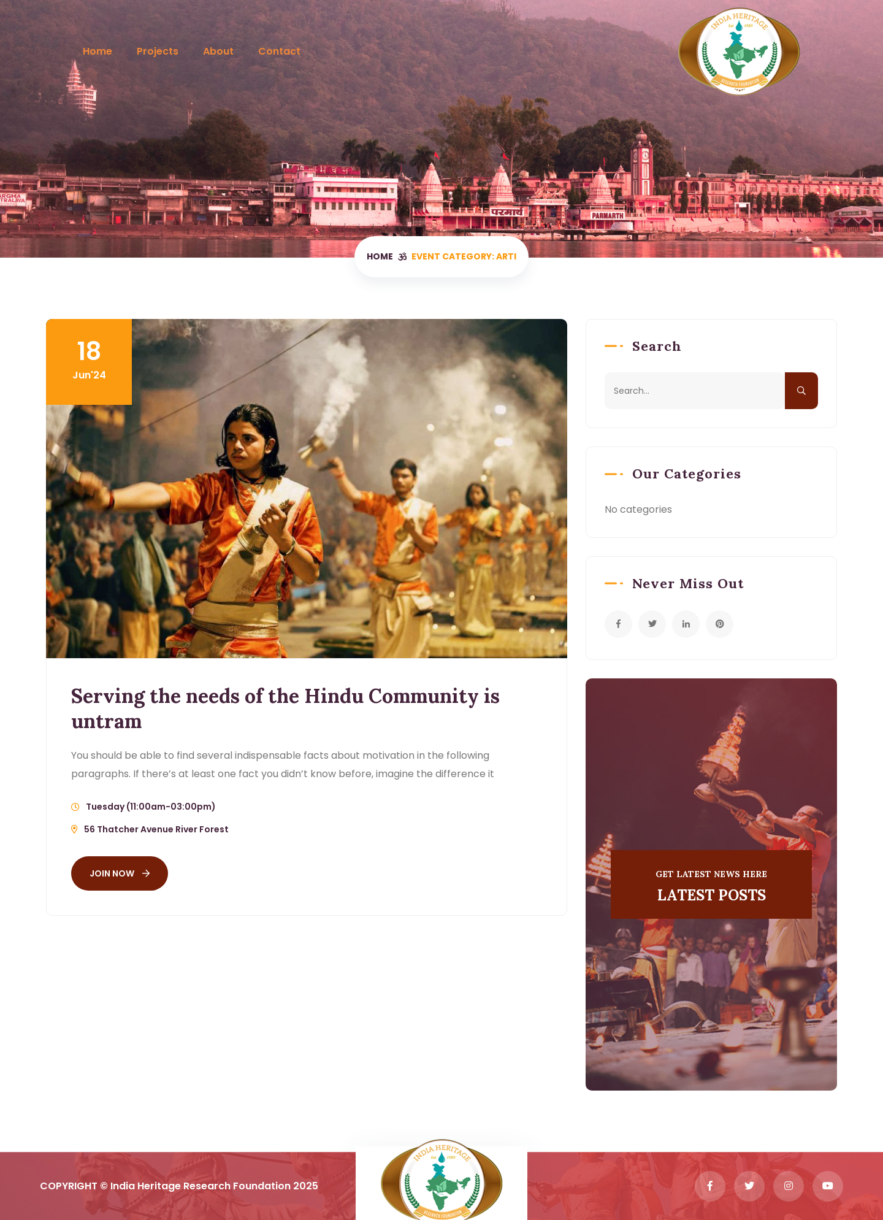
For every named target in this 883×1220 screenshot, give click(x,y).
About (218, 51)
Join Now (120, 873)
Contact (279, 51)
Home (97, 51)
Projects (157, 51)
